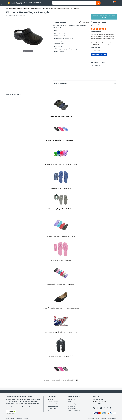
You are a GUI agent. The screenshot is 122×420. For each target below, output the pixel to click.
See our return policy (98, 62)
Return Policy (72, 404)
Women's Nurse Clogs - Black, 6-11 (69, 8)
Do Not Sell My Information (22, 418)
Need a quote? (96, 65)
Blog (49, 411)
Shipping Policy (72, 406)
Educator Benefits (53, 404)
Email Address (95, 47)
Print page (86, 22)
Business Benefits (53, 406)
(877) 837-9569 (98, 399)
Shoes (33, 8)
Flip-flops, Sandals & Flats (50, 8)
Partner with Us (52, 408)
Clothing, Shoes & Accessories (20, 8)
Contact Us (71, 399)
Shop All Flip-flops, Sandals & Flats (104, 17)
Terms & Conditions (74, 411)
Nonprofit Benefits (53, 402)
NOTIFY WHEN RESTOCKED (99, 54)
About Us (50, 399)
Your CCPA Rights (10, 418)
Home (8, 8)
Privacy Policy (72, 408)
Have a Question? (61, 84)
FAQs (69, 402)
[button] (106, 3)
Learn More (108, 416)
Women (38, 8)
